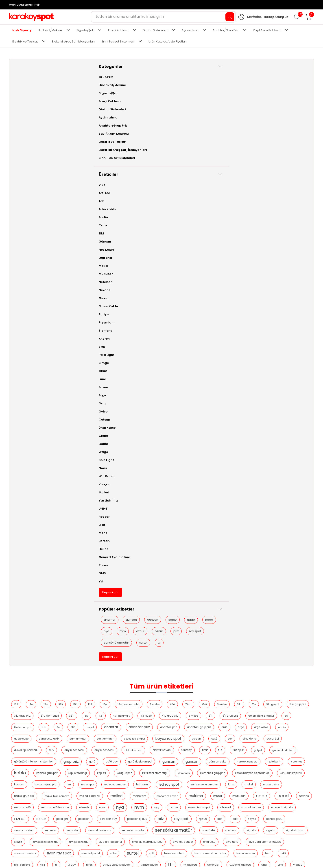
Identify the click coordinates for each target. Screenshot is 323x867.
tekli (222, 276)
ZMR (17, 347)
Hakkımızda (20, 818)
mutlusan (107, 207)
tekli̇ (238, 276)
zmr (291, 299)
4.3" (247, 92)
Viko (17, 185)
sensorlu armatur (167, 241)
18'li (158, 81)
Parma (19, 565)
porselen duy (111, 230)
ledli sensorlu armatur (251, 184)
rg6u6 (207, 230)
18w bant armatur (196, 81)
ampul (294, 104)
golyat (122, 150)
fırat (295, 138)
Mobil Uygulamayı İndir (24, 5)
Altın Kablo (22, 209)
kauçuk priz (109, 173)
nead (41, 642)
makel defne (90, 196)
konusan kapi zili (275, 173)
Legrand (20, 258)
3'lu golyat (117, 92)
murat (86, 207)
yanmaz (193, 299)
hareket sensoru (166, 161)
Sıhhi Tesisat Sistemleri (117, 41)
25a (272, 81)
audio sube (281, 115)
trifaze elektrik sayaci (130, 287)
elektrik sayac (224, 138)
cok (273, 127)
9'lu (248, 104)
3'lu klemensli (197, 92)
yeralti (213, 299)
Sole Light (21, 460)
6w (206, 104)
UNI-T (18, 508)
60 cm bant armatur (181, 104)
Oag (17, 403)
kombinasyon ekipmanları (237, 173)
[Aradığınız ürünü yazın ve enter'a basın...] (163, 16)
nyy (104, 219)
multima (289, 195)
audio (259, 115)
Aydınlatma (190, 30)
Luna (17, 379)
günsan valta (137, 161)
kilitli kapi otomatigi (139, 173)
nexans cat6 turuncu (228, 207)
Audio (18, 217)
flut (84, 150)
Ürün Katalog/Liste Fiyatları (167, 41)
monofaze (233, 196)
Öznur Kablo (23, 306)
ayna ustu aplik (92, 127)
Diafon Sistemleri (155, 30)
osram (121, 219)
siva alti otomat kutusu (283, 253)
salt (223, 230)
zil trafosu (233, 299)
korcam (302, 173)
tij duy (86, 287)
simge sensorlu (215, 253)
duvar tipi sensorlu (117, 138)
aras (202, 115)
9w (262, 104)
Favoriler (217, 838)
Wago (18, 452)
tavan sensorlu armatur (165, 276)
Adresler (217, 824)
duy (141, 138)
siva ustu (118, 264)
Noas (18, 468)
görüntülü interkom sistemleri (187, 150)
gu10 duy (265, 150)
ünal (278, 287)
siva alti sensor (92, 264)
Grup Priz (21, 77)
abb (277, 104)
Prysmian (21, 322)
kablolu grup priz (264, 161)
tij (293, 276)
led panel (189, 184)
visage (86, 299)
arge (219, 115)
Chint (18, 371)
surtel (23, 700)
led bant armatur (162, 184)
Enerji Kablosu (118, 30)
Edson (18, 387)
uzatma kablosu (254, 287)
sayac (255, 230)
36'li (218, 92)
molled (210, 195)
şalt (106, 276)
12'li (84, 81)
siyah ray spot (245, 264)
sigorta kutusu (130, 253)
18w (172, 81)
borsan (239, 127)
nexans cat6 (196, 207)
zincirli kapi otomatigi (264, 299)
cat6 (257, 127)
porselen (87, 230)
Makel (18, 266)
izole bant (193, 161)
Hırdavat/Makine (50, 30)
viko (294, 287)
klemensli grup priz (197, 173)
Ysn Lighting (23, 500)
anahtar (25, 619)
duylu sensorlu (165, 138)
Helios (18, 549)
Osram (19, 298)
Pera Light (21, 355)
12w (98, 81)
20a (240, 81)
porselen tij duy (141, 230)
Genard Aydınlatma (29, 557)
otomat (173, 218)
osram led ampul (146, 219)
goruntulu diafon (146, 150)
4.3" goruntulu (268, 92)
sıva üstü (276, 241)
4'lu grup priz (90, 104)
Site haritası (20, 811)
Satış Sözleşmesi (24, 831)
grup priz (224, 149)
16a (143, 81)
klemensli (168, 173)
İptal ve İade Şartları (26, 845)
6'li (130, 104)
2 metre (222, 81)
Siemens (20, 330)
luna (278, 184)
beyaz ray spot (211, 127)
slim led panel (276, 264)
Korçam (20, 484)
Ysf (16, 581)
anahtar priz (117, 115)
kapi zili (86, 173)
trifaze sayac (163, 287)
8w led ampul (227, 104)
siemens (298, 241)
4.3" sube (293, 92)
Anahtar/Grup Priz (226, 30)
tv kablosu (204, 287)
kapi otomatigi (295, 161)
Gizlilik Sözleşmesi (25, 838)
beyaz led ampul (177, 127)
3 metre (290, 81)
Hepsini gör (25, 592)
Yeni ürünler (74, 811)
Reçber (19, 517)
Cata (18, 225)
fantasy (277, 138)
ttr (38, 700)
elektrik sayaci (252, 138)
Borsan (19, 541)
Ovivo (18, 411)
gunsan (46, 619)
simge (154, 253)
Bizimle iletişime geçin (28, 851)
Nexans (19, 290)
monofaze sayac (261, 196)
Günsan (20, 241)
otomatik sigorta (229, 219)
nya (21, 654)
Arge (17, 395)
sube (299, 264)
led (116, 184)
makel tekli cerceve (151, 196)
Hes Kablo (21, 249)
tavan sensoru (201, 276)
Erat (17, 525)
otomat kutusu (198, 219)
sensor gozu (278, 230)
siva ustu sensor (211, 264)
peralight (298, 219)
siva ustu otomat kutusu (173, 264)
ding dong (292, 127)
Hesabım (217, 811)
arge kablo (239, 115)
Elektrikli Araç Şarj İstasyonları (73, 41)
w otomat (107, 299)
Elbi (16, 233)
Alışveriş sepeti (221, 831)
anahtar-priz (146, 115)
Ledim (18, 444)
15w (113, 81)
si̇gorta (106, 253)
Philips (19, 314)
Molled (19, 492)
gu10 (245, 150)
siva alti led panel (246, 253)
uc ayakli (227, 287)
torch (103, 287)
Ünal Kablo (22, 428)
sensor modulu (92, 241)
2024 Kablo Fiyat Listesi (82, 824)
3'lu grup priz (142, 92)
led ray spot (216, 184)
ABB (16, 201)
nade (23, 642)
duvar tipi (88, 138)
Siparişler (217, 818)
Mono (18, 533)
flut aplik (101, 150)
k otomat (215, 161)
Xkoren (19, 339)
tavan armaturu (129, 276)
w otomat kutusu (135, 299)
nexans (172, 207)
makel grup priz (118, 196)
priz (40, 665)
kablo (44, 631)
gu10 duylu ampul (294, 150)
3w (233, 92)
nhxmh (257, 207)
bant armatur (121, 127)
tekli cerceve (259, 276)
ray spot (25, 677)
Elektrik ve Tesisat (25, 41)
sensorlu (118, 241)
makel (296, 184)
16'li (128, 81)
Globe (18, 436)
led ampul (135, 184)
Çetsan (19, 419)
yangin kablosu (167, 299)
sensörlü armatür (31, 688)
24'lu (256, 81)
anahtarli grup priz (177, 115)
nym (38, 654)
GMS (17, 573)
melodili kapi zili (183, 196)
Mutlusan (21, 274)
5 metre (113, 104)
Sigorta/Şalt (85, 30)
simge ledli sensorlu (181, 253)
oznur (55, 654)
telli (279, 276)
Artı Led (19, 193)
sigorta (86, 253)
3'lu (84, 92)
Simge (19, 363)
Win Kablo (21, 476)
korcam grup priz (93, 184)
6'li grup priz (150, 104)
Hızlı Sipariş (21, 30)
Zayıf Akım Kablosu (266, 30)
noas (276, 207)
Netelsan (21, 282)
